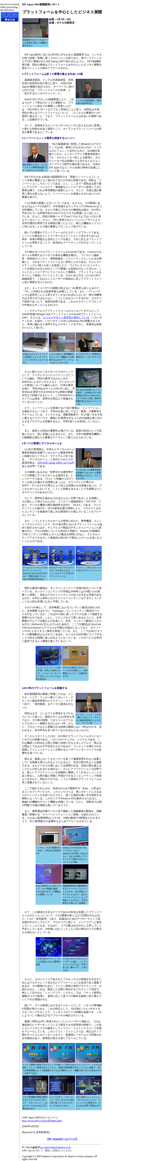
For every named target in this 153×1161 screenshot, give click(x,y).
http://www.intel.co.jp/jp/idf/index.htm (42, 1120)
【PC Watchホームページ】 (62, 1139)
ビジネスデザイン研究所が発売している (66, 317)
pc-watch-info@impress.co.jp (55, 1147)
